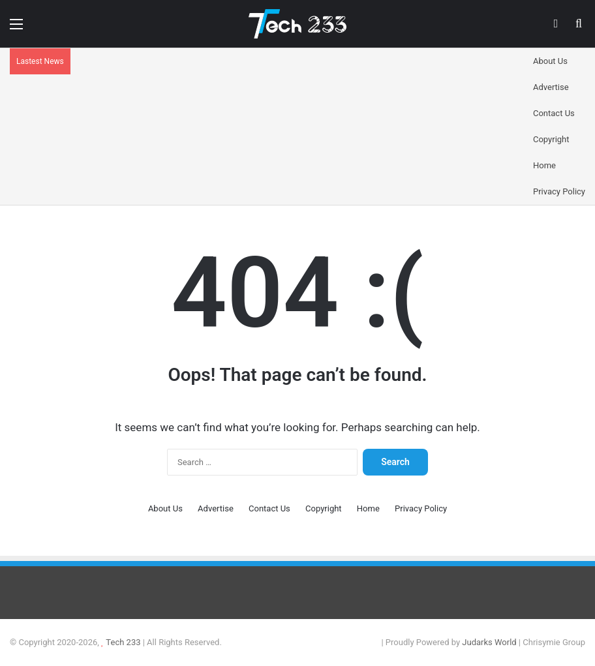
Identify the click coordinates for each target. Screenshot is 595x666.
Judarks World (490, 642)
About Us (550, 61)
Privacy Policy (559, 191)
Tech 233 (123, 642)
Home (544, 165)
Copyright (551, 139)
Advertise (551, 87)
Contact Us (554, 113)
